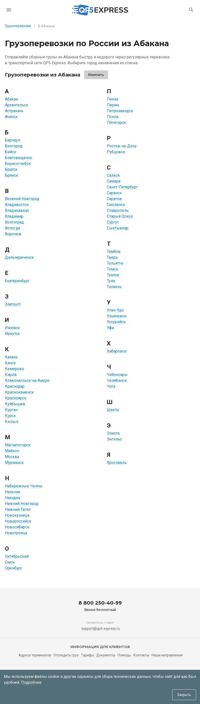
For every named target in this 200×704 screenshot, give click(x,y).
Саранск (114, 193)
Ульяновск (116, 316)
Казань (11, 357)
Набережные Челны (24, 486)
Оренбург (13, 568)
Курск (10, 415)
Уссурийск (116, 322)
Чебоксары (117, 374)
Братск (11, 169)
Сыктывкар (117, 228)
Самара (113, 181)
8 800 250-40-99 (100, 603)
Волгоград (14, 222)
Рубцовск (116, 151)
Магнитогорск (18, 445)
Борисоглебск (18, 163)
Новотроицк (16, 533)
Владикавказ (17, 210)
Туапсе (113, 275)
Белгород (13, 146)
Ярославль (117, 462)
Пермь (113, 105)
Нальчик (12, 492)
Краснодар (14, 386)
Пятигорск (116, 122)
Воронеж (13, 234)
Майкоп (12, 450)
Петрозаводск (120, 110)
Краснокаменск (19, 392)
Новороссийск (18, 521)
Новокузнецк (17, 515)
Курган (11, 409)
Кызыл (11, 421)
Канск (10, 363)
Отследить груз (66, 655)
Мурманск (14, 462)
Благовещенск (18, 157)
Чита (111, 386)
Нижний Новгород (21, 503)
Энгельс (114, 439)
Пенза (112, 99)
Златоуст (13, 304)
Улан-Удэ (115, 310)
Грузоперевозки (18, 26)
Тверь (112, 257)
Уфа (110, 327)
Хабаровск (116, 351)
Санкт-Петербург (122, 187)
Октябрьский (17, 556)
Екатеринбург (17, 280)
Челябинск (117, 380)
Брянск (11, 175)
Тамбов (114, 251)
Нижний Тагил (18, 509)
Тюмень (114, 286)
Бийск (10, 151)
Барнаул (12, 140)
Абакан (11, 99)
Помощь (125, 655)
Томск (112, 269)
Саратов (114, 198)
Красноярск (15, 398)
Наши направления (167, 655)
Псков (113, 116)
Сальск (113, 175)
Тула (111, 280)
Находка (12, 497)
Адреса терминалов (35, 655)
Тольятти (115, 263)
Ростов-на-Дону (122, 146)
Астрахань (14, 110)
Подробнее (31, 682)
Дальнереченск (19, 257)
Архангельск (16, 105)
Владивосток (17, 204)
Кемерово (14, 368)
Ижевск (12, 327)
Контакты (141, 655)
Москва (12, 456)
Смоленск (116, 204)
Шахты (113, 409)
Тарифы (88, 655)
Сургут (113, 222)
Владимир (14, 216)
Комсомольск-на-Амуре (27, 380)
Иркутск (12, 333)
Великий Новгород (22, 198)
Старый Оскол (120, 216)
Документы (106, 655)
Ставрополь (118, 210)
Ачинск (11, 116)
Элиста (113, 433)
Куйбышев (15, 404)
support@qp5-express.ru (100, 628)
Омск (10, 562)
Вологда (12, 228)
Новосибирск (17, 527)
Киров (11, 374)
